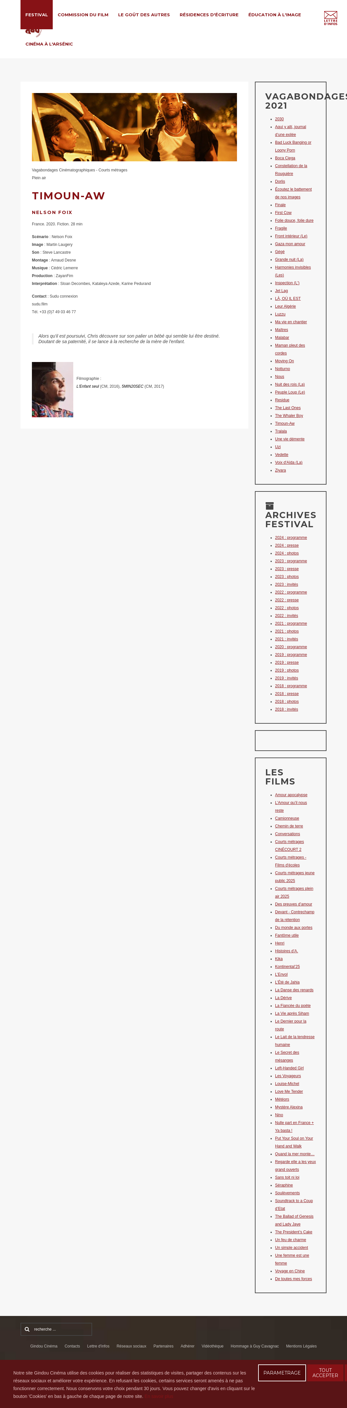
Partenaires (164, 1346)
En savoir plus (159, 1396)
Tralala (281, 431)
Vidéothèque (213, 1346)
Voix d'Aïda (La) (288, 462)
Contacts (72, 1346)
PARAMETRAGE (282, 1373)
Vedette (281, 454)
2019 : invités (286, 678)
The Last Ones (288, 408)
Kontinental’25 (287, 966)
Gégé (280, 251)
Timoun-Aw (285, 423)
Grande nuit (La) (289, 259)
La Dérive (283, 998)
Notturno (282, 369)
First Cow (283, 212)
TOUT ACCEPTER (325, 1372)
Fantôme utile (287, 935)
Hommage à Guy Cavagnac (255, 1346)
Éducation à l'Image (274, 14)
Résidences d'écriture (209, 14)
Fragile (281, 228)
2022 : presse (287, 600)
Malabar (282, 337)
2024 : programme (291, 537)
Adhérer (188, 1346)
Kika (279, 959)
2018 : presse (287, 693)
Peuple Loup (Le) (290, 392)
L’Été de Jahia (287, 982)
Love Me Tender (289, 1091)
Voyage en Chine (290, 1271)
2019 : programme (291, 654)
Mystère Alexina (289, 1107)
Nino (279, 1115)
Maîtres (281, 330)
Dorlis (280, 181)
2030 (279, 119)
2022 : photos (287, 608)
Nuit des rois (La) (290, 384)
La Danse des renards (294, 990)
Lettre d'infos (98, 1346)
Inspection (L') (287, 283)
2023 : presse (287, 569)
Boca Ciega (285, 158)
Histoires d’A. (286, 951)
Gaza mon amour (290, 244)
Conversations (287, 834)
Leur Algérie (285, 306)
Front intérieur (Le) (291, 236)
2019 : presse (287, 662)
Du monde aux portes (293, 927)
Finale (280, 205)
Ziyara (280, 470)
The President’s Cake (293, 1232)
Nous (279, 376)
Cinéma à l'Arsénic (49, 44)
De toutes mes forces (293, 1279)
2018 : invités (286, 709)
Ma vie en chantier (291, 322)
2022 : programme (291, 592)
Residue (282, 400)
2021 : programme (291, 623)
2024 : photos (287, 553)
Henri (280, 943)
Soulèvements (287, 1193)
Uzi (278, 447)
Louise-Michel (287, 1083)
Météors (282, 1099)
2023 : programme (291, 561)
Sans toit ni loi (287, 1177)
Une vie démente (290, 439)
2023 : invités (286, 584)
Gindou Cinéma (43, 1346)
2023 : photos (287, 576)
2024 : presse (287, 545)
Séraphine (284, 1185)
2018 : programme (291, 686)
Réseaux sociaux (131, 1346)
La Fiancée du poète (293, 1005)
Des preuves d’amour (293, 904)
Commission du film (83, 14)
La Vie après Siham (292, 1013)
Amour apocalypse (291, 795)
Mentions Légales (301, 1346)
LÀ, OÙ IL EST (288, 298)
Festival (36, 14)
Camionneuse (287, 818)
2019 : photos (287, 670)
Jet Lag (281, 290)
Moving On (284, 361)
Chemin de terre (289, 826)
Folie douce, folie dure (294, 220)
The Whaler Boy (289, 415)
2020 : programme (291, 647)
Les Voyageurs (288, 1076)
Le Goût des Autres (144, 14)
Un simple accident (291, 1247)
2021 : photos (287, 631)
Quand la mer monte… (294, 1154)
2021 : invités (286, 639)
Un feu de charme (290, 1240)
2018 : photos (287, 701)
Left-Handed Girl (289, 1068)
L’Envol (281, 974)
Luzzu (280, 314)
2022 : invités (286, 615)
